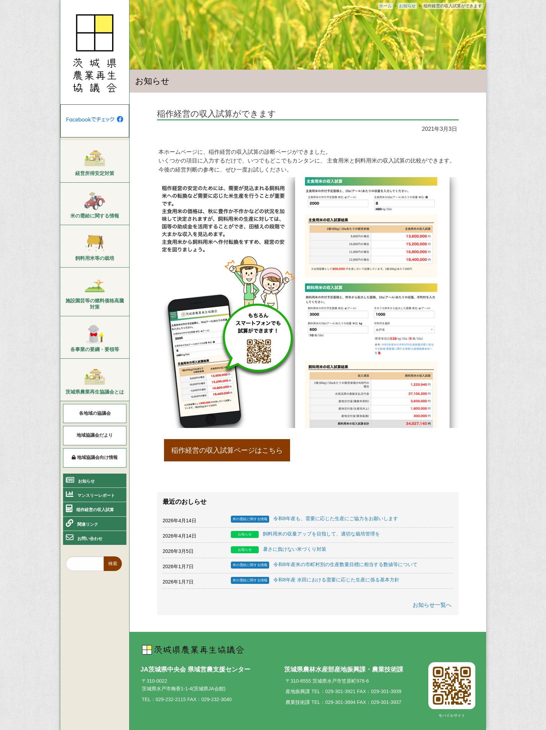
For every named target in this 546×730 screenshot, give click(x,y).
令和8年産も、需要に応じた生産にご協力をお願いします (314, 519)
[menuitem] (94, 161)
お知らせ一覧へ (432, 605)
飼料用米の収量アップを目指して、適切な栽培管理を (305, 534)
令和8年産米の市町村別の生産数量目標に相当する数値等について (324, 565)
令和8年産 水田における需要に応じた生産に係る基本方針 (315, 580)
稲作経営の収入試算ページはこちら (227, 450)
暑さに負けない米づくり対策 (278, 549)
